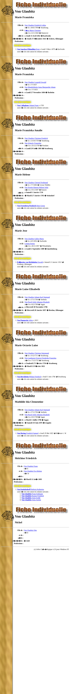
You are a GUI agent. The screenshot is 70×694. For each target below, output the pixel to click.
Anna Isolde (30, 498)
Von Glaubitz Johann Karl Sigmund (37, 297)
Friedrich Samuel (27, 433)
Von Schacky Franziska (33, 143)
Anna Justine (31, 500)
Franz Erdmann (32, 494)
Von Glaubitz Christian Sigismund (37, 353)
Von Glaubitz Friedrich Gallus (35, 25)
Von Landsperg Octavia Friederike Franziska (40, 358)
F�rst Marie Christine (33, 30)
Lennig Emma (30, 244)
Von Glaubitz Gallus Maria (34, 239)
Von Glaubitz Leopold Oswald (35, 82)
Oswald (30, 262)
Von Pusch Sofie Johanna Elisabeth (37, 302)
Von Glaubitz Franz (31, 466)
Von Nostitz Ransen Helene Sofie (36, 187)
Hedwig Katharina (30, 489)
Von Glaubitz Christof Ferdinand (36, 183)
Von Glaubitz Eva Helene (33, 471)
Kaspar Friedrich (32, 496)
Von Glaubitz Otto (30, 530)
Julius (25, 320)
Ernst (28, 49)
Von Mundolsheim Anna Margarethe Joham (40, 87)
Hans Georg (31, 206)
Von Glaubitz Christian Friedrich (36, 138)
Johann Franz (28, 105)
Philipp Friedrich (29, 377)
